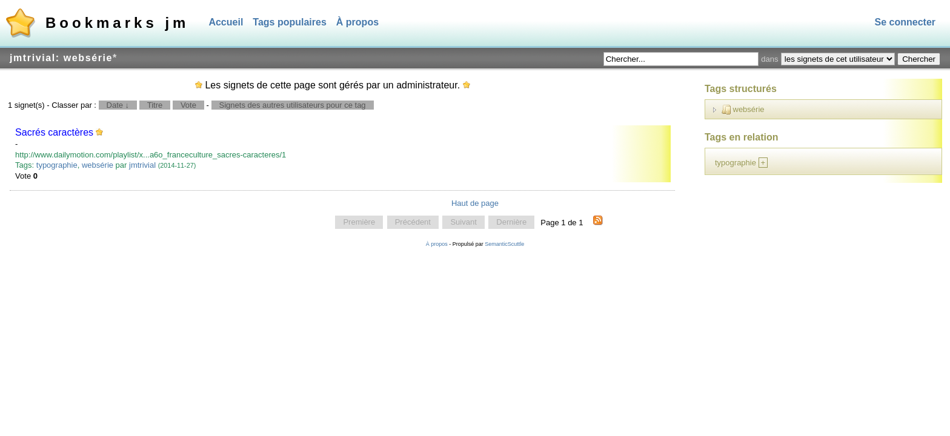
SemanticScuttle (504, 244)
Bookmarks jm (117, 23)
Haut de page (475, 203)
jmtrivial (142, 165)
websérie (97, 165)
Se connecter (905, 22)
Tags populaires (290, 22)
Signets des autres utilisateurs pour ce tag (292, 105)
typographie (57, 165)
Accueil (225, 22)
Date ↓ (118, 105)
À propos (357, 22)
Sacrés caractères (54, 132)
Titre (155, 105)
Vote (188, 105)
